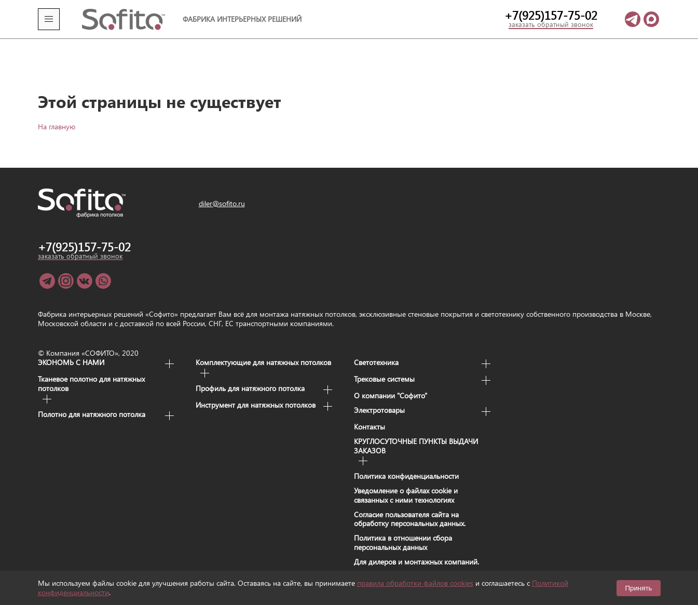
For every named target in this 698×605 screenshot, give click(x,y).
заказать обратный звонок (551, 25)
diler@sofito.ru (222, 187)
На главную (56, 110)
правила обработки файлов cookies (415, 583)
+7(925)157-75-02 (550, 15)
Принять (638, 588)
